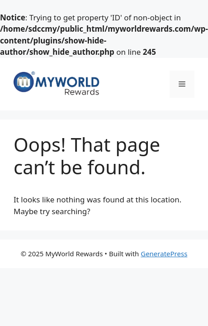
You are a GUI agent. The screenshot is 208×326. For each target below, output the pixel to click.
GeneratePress (164, 253)
